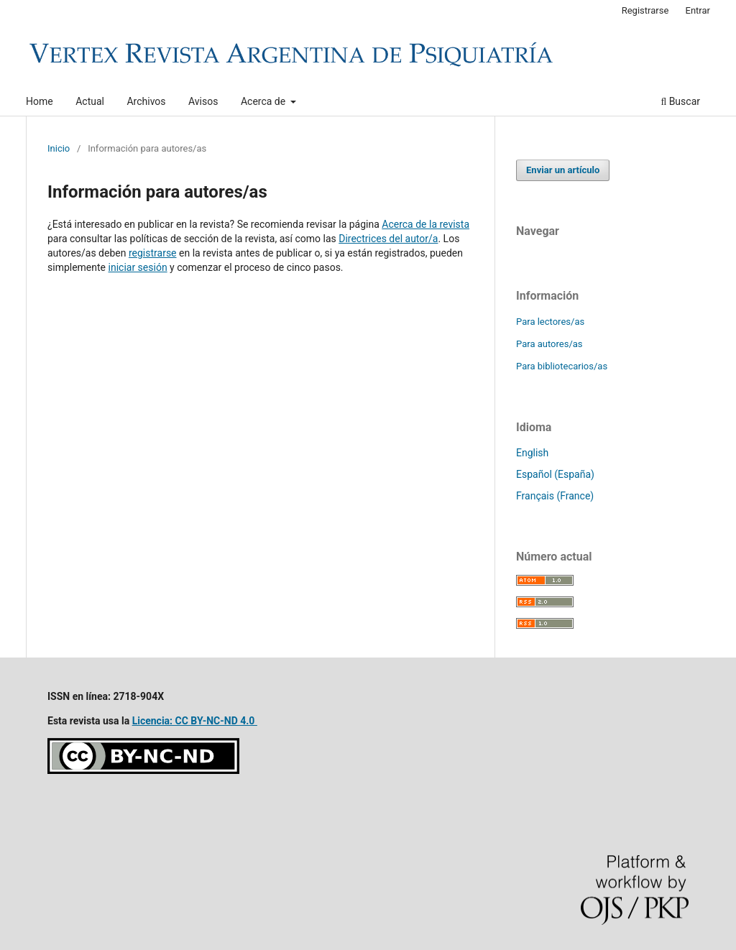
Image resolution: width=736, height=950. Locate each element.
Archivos (145, 101)
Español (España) (555, 474)
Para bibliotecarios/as (561, 366)
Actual (89, 101)
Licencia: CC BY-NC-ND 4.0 (194, 721)
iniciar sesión (138, 267)
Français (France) (555, 496)
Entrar (698, 10)
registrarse (153, 253)
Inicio (58, 148)
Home (39, 101)
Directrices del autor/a (388, 238)
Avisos (203, 101)
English (532, 452)
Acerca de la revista (425, 224)
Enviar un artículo (562, 170)
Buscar (680, 101)
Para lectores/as (550, 321)
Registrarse (645, 10)
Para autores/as (549, 343)
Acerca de (264, 101)
